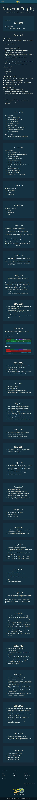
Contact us (26, 778)
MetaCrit (28, 798)
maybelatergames (20, 794)
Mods (25, 772)
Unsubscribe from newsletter (29, 783)
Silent (3, 773)
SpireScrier (26, 773)
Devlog (25, 777)
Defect (3, 775)
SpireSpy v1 (26, 784)
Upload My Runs (27, 775)
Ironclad (3, 772)
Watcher (3, 777)
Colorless (4, 778)
